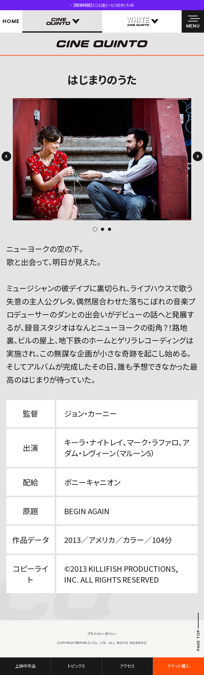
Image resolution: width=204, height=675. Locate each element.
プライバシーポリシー (102, 633)
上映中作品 (25, 666)
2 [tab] (102, 229)
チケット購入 (178, 666)
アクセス (127, 666)
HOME (11, 21)
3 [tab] (109, 229)
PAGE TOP (198, 640)
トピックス (76, 666)
